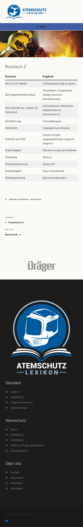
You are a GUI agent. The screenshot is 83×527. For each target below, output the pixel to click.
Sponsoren (17, 488)
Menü (41, 27)
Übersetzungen (19, 407)
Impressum (17, 477)
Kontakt (15, 472)
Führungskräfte (19, 450)
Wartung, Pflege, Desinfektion (27, 445)
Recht (14, 429)
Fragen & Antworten (22, 402)
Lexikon (15, 391)
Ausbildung (17, 434)
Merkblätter (17, 397)
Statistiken (17, 483)
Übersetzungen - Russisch (25, 199)
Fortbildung (17, 440)
